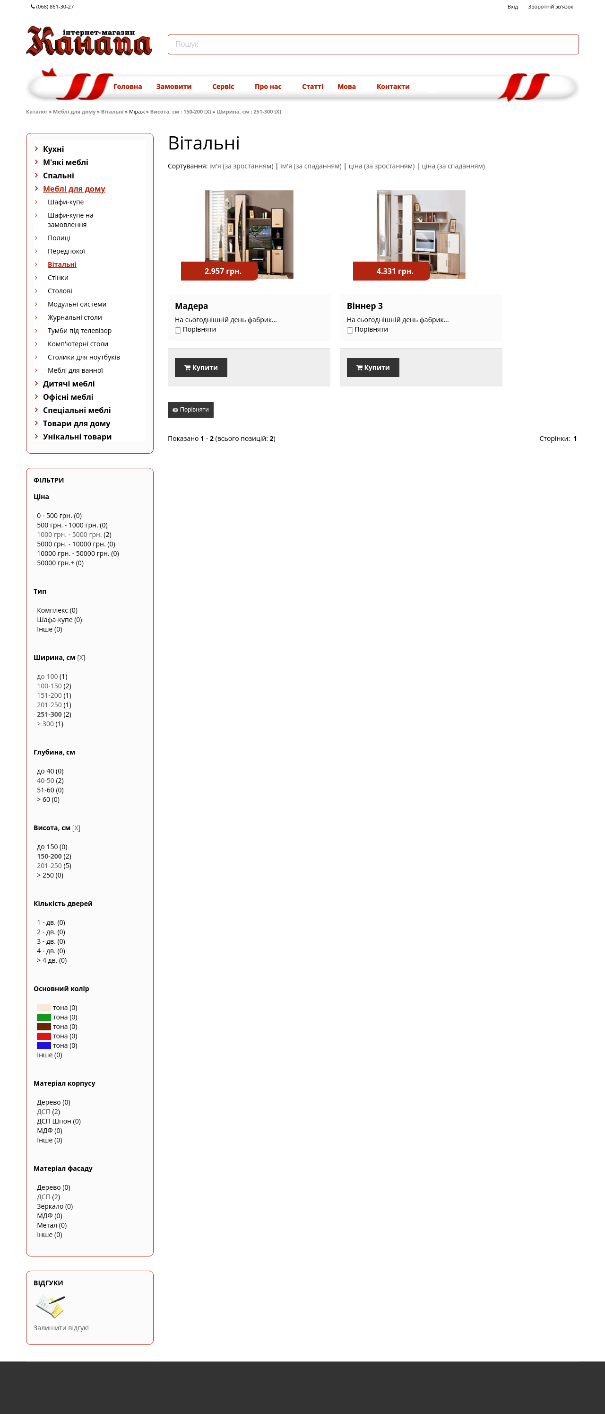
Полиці (59, 237)
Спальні (58, 175)
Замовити (177, 86)
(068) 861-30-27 (52, 6)
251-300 (49, 714)
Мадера (191, 305)
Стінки (58, 277)
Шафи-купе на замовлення (71, 220)
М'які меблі (65, 162)
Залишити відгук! (61, 1327)
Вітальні (112, 111)
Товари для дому (76, 423)
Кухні (53, 149)
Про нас (271, 86)
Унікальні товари (77, 436)
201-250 (49, 704)
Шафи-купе (66, 201)
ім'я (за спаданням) (310, 165)
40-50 (45, 780)
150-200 (49, 856)
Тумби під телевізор (80, 330)
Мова (350, 86)
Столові (60, 290)
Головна (127, 86)
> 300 (45, 723)
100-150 (49, 685)
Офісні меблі (68, 397)
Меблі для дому (74, 111)
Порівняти (191, 408)
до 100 (47, 676)
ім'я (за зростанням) (241, 165)
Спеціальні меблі (77, 410)
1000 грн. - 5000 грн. (69, 534)
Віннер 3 (333, 305)
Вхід (513, 6)
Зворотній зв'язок (550, 6)
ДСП (44, 1111)
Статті (312, 86)
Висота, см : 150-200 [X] (180, 111)
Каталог (37, 111)
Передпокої (66, 250)
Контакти (393, 86)
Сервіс (226, 86)
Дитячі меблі (69, 383)
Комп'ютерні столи (78, 343)
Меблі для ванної (75, 370)
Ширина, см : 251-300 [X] (248, 111)
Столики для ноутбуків (84, 356)
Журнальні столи (75, 317)
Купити (201, 367)
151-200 (49, 695)
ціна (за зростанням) (382, 165)
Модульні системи (77, 303)
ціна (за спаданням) (453, 165)
